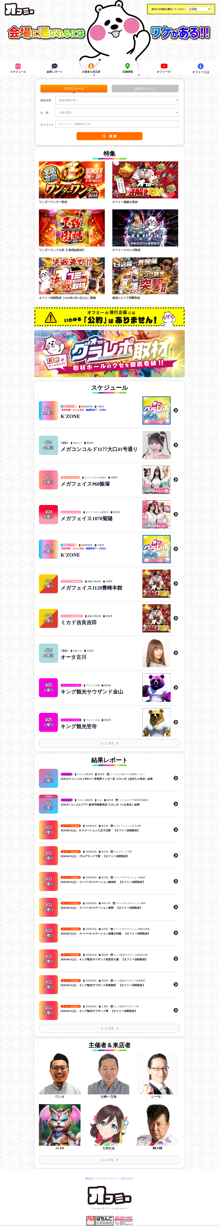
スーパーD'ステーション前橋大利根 (132, 929)
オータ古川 (74, 657)
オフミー (106, 1209)
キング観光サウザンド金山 (93, 692)
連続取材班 (87, 406)
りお (99, 800)
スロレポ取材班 (85, 774)
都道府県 (45, 100)
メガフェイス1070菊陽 (87, 519)
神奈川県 (105, 903)
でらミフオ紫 (93, 685)
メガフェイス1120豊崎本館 (93, 588)
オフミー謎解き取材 (125, 202)
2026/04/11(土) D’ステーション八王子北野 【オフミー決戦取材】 (100, 830)
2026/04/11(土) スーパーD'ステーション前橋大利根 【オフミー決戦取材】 (106, 933)
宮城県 (90, 651)
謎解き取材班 (94, 581)
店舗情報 (127, 68)
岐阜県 (110, 800)
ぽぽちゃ (77, 440)
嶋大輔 (157, 1148)
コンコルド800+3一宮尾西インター (127, 774)
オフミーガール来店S (95, 477)
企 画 (44, 112)
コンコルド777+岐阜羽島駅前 (133, 800)
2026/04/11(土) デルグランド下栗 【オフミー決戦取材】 (95, 856)
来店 (64, 440)
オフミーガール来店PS (97, 512)
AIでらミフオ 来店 (71, 685)
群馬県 (104, 929)
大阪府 (100, 406)
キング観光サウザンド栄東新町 (129, 980)
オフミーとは (200, 68)
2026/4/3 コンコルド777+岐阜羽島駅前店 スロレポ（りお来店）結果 (100, 804)
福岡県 (114, 477)
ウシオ (60, 1097)
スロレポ (66, 774)
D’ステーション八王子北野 (127, 826)
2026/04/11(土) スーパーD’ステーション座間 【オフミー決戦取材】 (102, 907)
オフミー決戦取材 (70, 826)
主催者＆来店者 (91, 68)
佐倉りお (77, 651)
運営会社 (89, 1179)
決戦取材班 (91, 826)
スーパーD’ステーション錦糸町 (129, 877)
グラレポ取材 (68, 407)
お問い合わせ (127, 1179)
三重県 (104, 1006)
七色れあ (108, 1148)
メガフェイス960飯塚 (86, 484)
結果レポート (54, 68)
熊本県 (116, 512)
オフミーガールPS (70, 512)
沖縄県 (109, 581)
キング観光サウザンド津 (126, 1006)
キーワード (47, 125)
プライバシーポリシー (107, 1179)
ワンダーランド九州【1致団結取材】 (62, 250)
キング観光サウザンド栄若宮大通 (131, 955)
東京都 (104, 826)
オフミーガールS (70, 478)
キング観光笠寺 (79, 726)
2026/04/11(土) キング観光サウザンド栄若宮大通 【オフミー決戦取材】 (104, 959)
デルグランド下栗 (123, 851)
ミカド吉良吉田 (79, 623)
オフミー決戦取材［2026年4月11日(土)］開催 (67, 297)
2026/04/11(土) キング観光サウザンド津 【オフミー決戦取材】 (99, 1011)
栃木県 (104, 851)
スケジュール (18, 68)
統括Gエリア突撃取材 (126, 297)
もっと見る (109, 743)
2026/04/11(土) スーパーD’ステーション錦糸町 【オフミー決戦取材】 (103, 882)
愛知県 (90, 440)
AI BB (59, 1148)
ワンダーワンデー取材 (53, 202)
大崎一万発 (108, 1097)
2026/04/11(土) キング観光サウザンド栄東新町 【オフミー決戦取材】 (103, 985)
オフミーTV (164, 68)
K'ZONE (71, 416)
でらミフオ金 (93, 720)
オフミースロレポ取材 (126, 250)
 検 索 (109, 136)
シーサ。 (157, 1097)
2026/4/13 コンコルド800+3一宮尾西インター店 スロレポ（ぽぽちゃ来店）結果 (107, 778)
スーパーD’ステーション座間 (130, 903)
